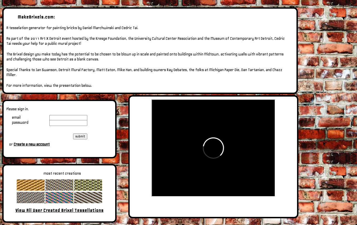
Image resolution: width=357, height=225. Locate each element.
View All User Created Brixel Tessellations (59, 210)
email (16, 117)
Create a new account (32, 144)
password (20, 122)
